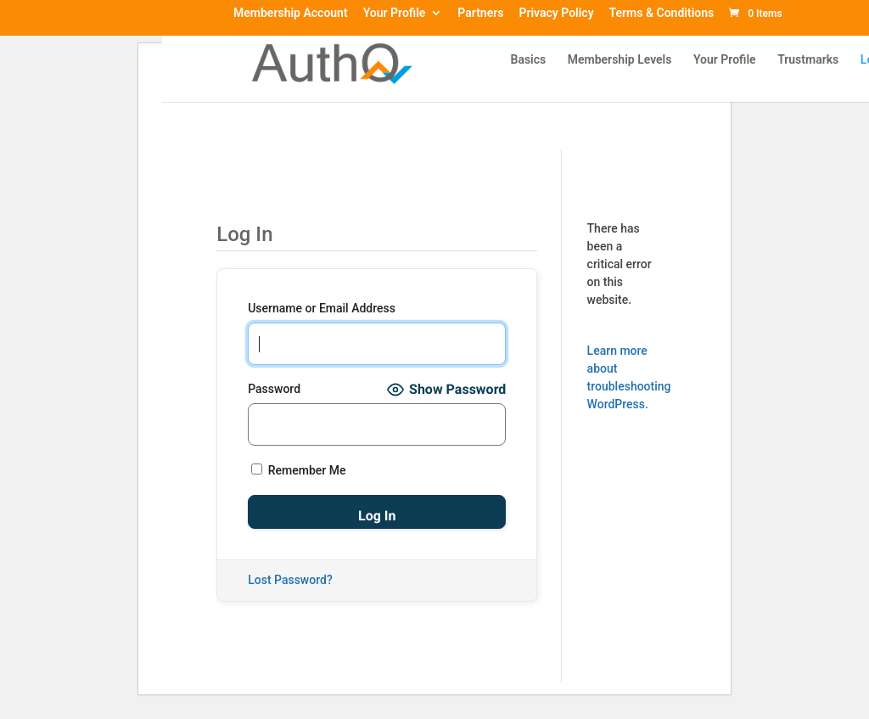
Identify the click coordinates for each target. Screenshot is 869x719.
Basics (529, 59)
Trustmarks (807, 59)
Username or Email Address (321, 308)
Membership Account (290, 14)
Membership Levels (620, 59)
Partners (480, 14)
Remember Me (298, 470)
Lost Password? (290, 580)
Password (274, 389)
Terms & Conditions (662, 14)
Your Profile (394, 14)
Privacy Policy (556, 14)
